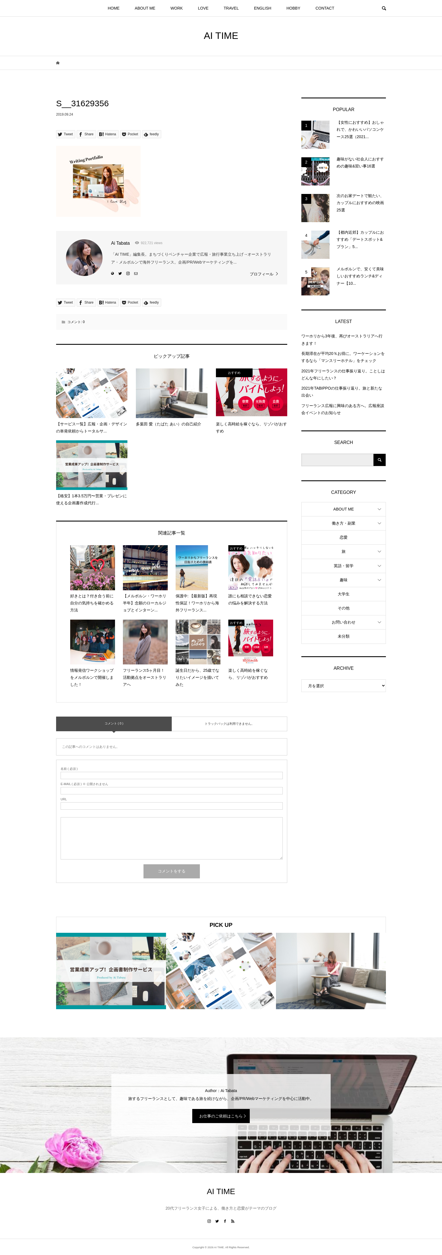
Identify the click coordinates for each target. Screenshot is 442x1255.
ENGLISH (262, 8)
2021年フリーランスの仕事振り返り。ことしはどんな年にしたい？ (343, 374)
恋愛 (344, 537)
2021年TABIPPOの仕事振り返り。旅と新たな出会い (341, 391)
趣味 (344, 580)
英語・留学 (343, 566)
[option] (111, 971)
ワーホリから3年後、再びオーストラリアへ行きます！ (342, 339)
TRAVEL (231, 8)
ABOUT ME (145, 8)
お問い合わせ (343, 622)
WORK (177, 8)
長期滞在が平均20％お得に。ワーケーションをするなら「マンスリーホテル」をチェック (343, 357)
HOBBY (293, 8)
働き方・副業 (343, 523)
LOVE (203, 8)
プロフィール (261, 274)
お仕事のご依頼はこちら (221, 1116)
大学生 (344, 594)
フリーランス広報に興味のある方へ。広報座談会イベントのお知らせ (342, 409)
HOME (114, 8)
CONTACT (324, 8)
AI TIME (221, 35)
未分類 (344, 636)
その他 (344, 608)
